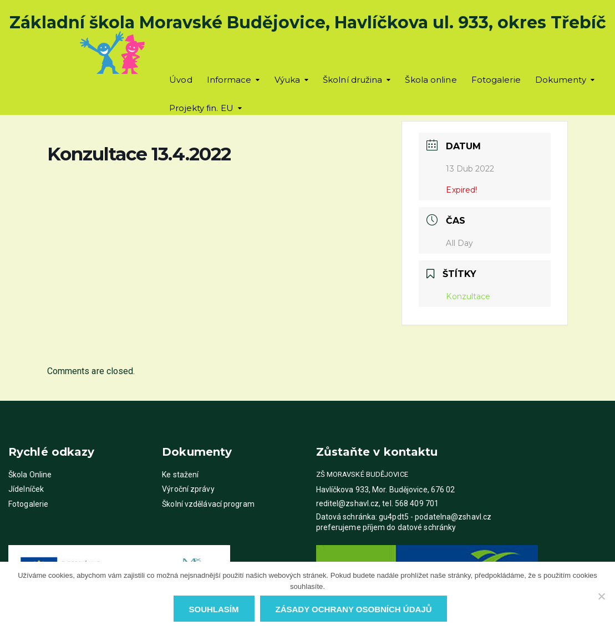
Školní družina (352, 79)
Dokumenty (560, 79)
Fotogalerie (496, 79)
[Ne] (601, 596)
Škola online (430, 79)
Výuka (288, 79)
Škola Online (30, 474)
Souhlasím (214, 609)
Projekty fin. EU (201, 108)
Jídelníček (26, 489)
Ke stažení (180, 474)
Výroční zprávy (188, 489)
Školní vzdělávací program (208, 504)
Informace (229, 79)
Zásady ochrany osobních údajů (354, 609)
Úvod (180, 79)
